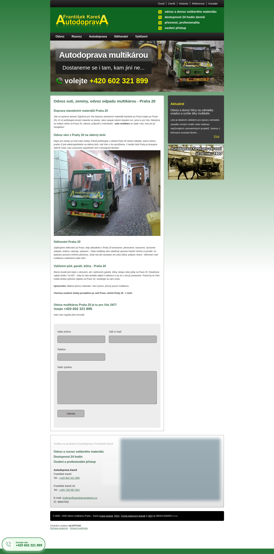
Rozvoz (77, 36)
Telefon (81, 354)
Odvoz (60, 36)
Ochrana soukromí (59, 533)
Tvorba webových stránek (133, 521)
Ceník (171, 3)
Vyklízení (141, 36)
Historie (183, 3)
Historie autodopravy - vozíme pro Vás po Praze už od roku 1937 (196, 162)
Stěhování (121, 36)
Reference (198, 3)
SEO (150, 521)
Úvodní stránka (82, 22)
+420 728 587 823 (69, 495)
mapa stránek (106, 521)
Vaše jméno (81, 336)
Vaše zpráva (107, 388)
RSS (116, 521)
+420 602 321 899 (69, 483)
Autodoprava (98, 36)
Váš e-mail (133, 336)
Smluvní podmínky (79, 533)
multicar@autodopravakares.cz (79, 503)
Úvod (161, 3)
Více (216, 136)
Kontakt (213, 3)
